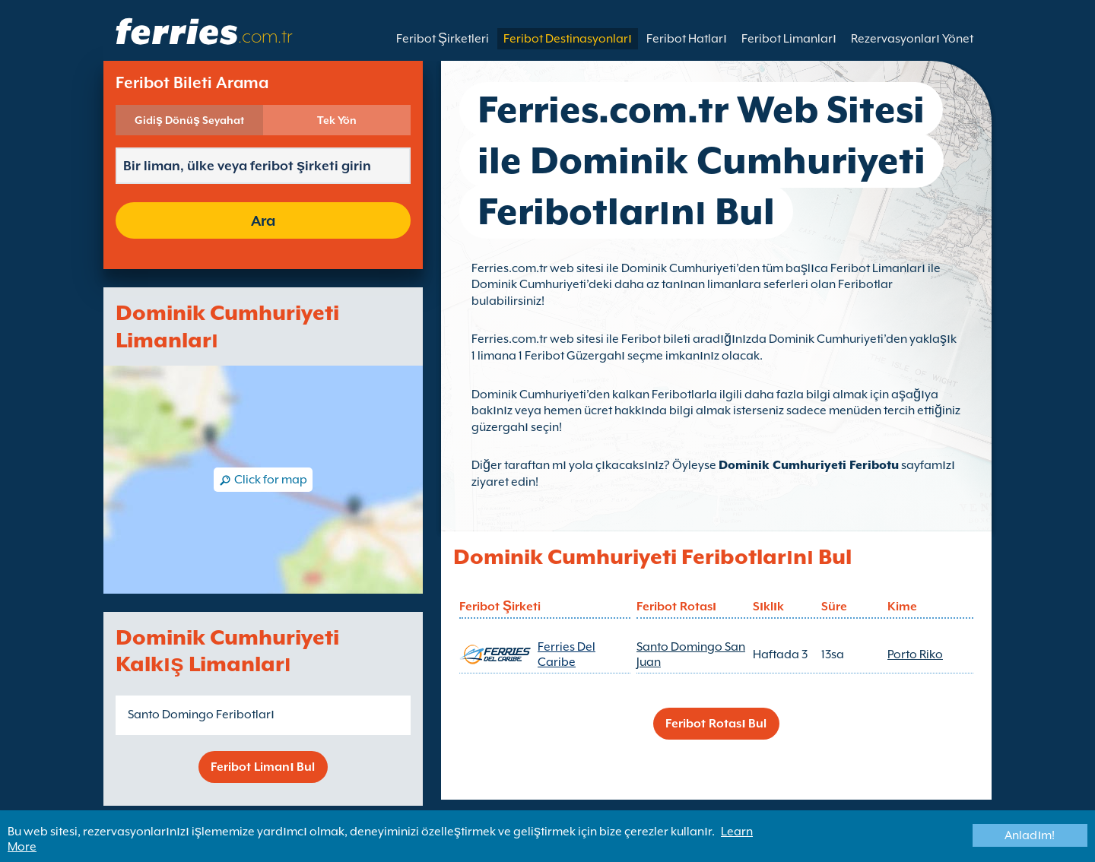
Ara (263, 220)
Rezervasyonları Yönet (912, 39)
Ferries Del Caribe (566, 654)
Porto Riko (915, 654)
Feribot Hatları (686, 39)
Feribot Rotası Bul (715, 723)
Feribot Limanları (788, 39)
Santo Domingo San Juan (690, 654)
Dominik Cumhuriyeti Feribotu (809, 465)
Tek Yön (337, 120)
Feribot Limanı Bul (263, 767)
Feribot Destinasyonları (567, 39)
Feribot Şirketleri (442, 39)
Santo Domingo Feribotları (201, 714)
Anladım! (1030, 835)
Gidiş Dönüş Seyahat (189, 120)
